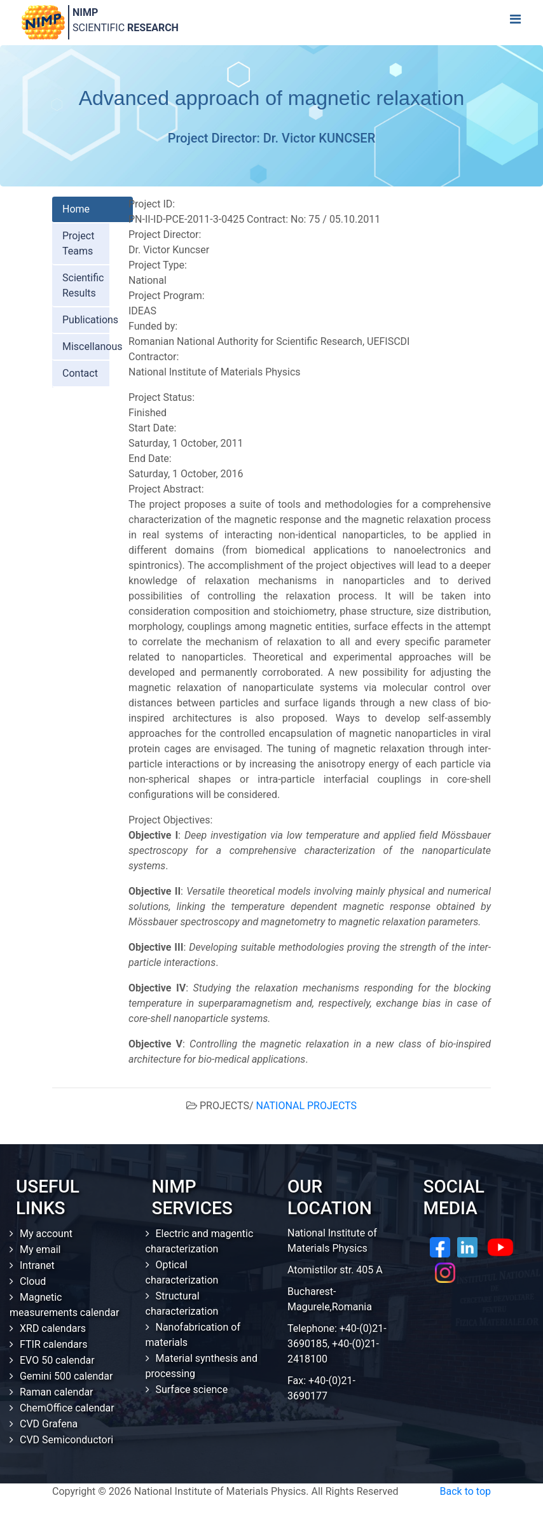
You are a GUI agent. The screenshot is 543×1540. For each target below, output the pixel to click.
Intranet (37, 1265)
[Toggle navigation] (515, 22)
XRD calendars (53, 1328)
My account (46, 1234)
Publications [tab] (90, 320)
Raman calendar (56, 1392)
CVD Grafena (49, 1424)
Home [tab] (76, 209)
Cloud (33, 1281)
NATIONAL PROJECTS (306, 1106)
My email (40, 1249)
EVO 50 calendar (57, 1360)
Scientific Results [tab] (83, 285)
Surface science (192, 1389)
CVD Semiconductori (66, 1440)
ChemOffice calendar (67, 1408)
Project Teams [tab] (78, 243)
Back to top (465, 1491)
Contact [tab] (80, 373)
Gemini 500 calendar (66, 1376)
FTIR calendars (53, 1344)
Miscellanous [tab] (92, 346)
